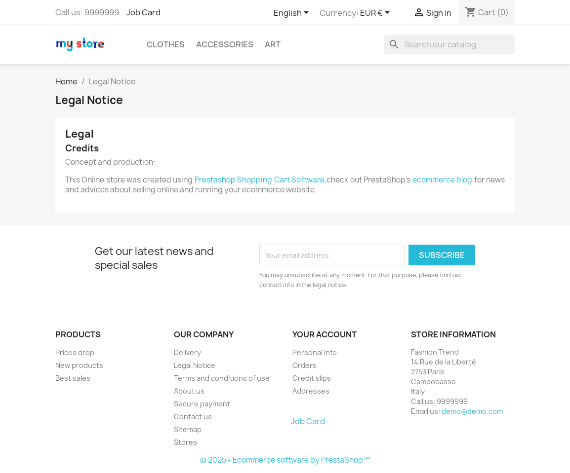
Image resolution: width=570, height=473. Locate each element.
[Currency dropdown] (376, 13)
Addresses (310, 391)
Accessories (224, 44)
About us (189, 391)
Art (273, 44)
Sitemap (188, 429)
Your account (324, 334)
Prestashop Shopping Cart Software (260, 180)
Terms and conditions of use (222, 378)
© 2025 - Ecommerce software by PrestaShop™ (285, 460)
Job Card (143, 12)
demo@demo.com (472, 411)
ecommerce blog (442, 180)
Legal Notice (194, 365)
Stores (185, 442)
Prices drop (74, 352)
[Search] (449, 44)
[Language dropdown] (293, 13)
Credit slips (311, 378)
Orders (304, 365)
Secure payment (202, 403)
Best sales (72, 378)
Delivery (187, 352)
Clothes (166, 44)
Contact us (193, 416)
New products (79, 365)
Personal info (314, 352)
